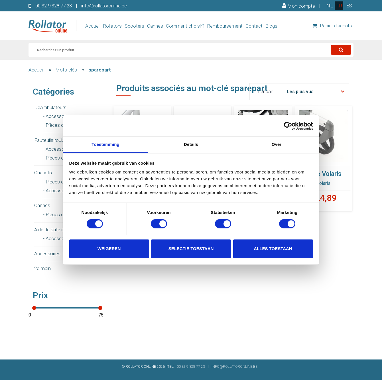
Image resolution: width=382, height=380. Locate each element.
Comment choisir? (185, 26)
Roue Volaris (323, 174)
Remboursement (225, 26)
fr (339, 6)
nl (329, 6)
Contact (254, 26)
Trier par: (264, 91)
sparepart (100, 70)
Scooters (134, 26)
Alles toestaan (273, 248)
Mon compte (298, 6)
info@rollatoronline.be (104, 5)
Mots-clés (66, 70)
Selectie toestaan (191, 248)
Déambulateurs (50, 107)
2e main (42, 268)
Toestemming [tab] (105, 144)
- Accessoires (57, 116)
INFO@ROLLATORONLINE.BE (234, 367)
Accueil (92, 26)
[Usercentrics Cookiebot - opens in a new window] (288, 126)
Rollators (112, 26)
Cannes (155, 26)
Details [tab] (191, 144)
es (349, 6)
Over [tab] (277, 144)
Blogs (271, 26)
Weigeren (109, 248)
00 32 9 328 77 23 (53, 5)
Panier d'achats (332, 25)
